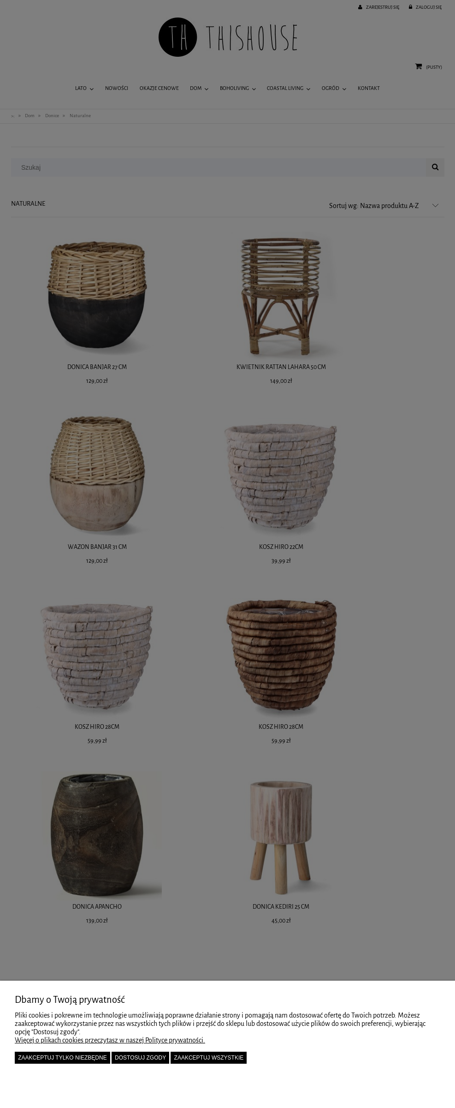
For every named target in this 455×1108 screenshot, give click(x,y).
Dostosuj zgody (140, 1057)
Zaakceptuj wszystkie (209, 1057)
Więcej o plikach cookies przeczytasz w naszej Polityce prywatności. (110, 1040)
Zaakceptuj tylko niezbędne (62, 1057)
